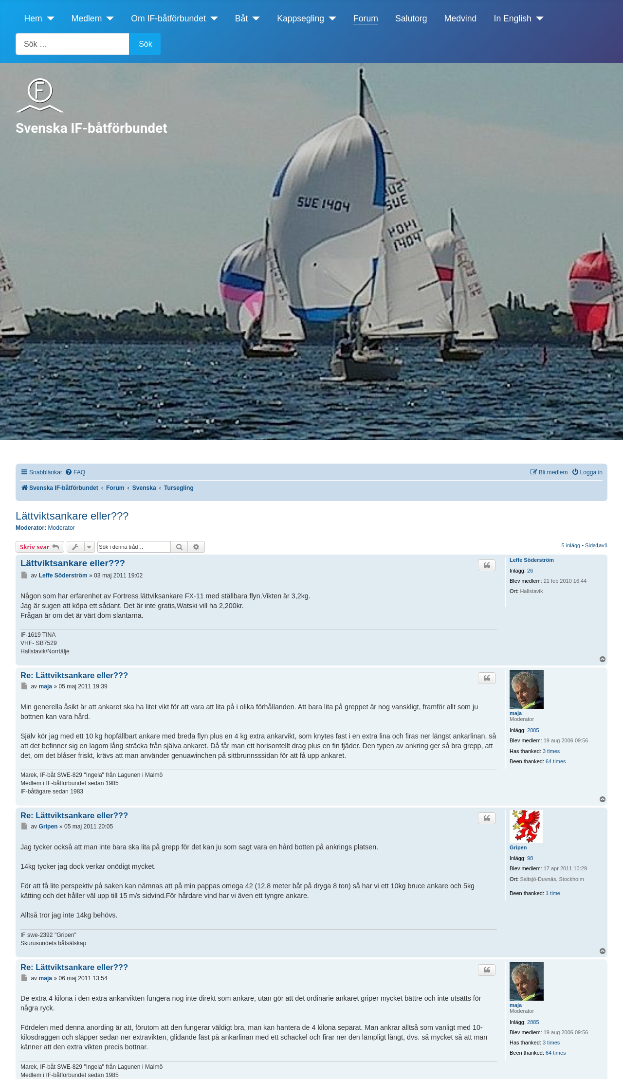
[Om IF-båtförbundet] (212, 18)
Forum (365, 18)
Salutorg (411, 18)
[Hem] (48, 18)
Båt (241, 18)
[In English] (537, 18)
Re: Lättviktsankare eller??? (74, 675)
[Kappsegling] (330, 18)
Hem (33, 18)
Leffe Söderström (532, 560)
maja (516, 713)
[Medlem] (108, 18)
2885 (533, 730)
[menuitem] (75, 472)
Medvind (460, 18)
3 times (551, 751)
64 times (556, 761)
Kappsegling (300, 18)
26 (530, 571)
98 (530, 858)
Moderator (61, 527)
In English (512, 18)
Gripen (518, 847)
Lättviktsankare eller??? (72, 516)
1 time (553, 893)
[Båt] (254, 18)
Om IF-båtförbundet (168, 18)
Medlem (87, 18)
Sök (145, 44)
